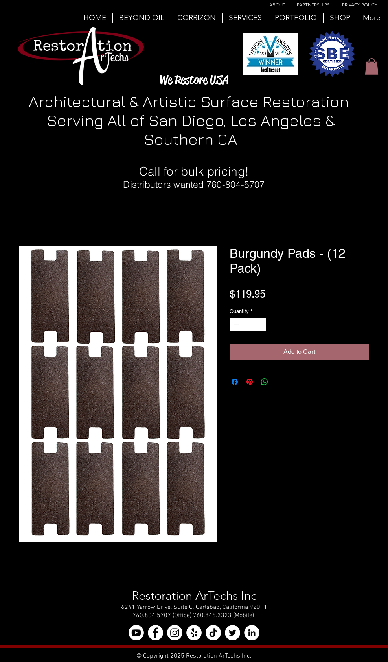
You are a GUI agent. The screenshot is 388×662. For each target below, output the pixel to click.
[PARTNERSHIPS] (313, 5)
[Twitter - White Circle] (232, 632)
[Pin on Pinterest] (249, 381)
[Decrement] (235, 324)
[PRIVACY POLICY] (360, 5)
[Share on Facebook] (234, 381)
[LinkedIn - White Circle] (251, 632)
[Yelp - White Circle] (194, 632)
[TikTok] (213, 632)
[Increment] (260, 324)
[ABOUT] (277, 5)
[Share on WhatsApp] (264, 381)
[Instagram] (174, 632)
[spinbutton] (247, 324)
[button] (372, 66)
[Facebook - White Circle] (155, 632)
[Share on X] (279, 381)
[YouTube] (136, 632)
